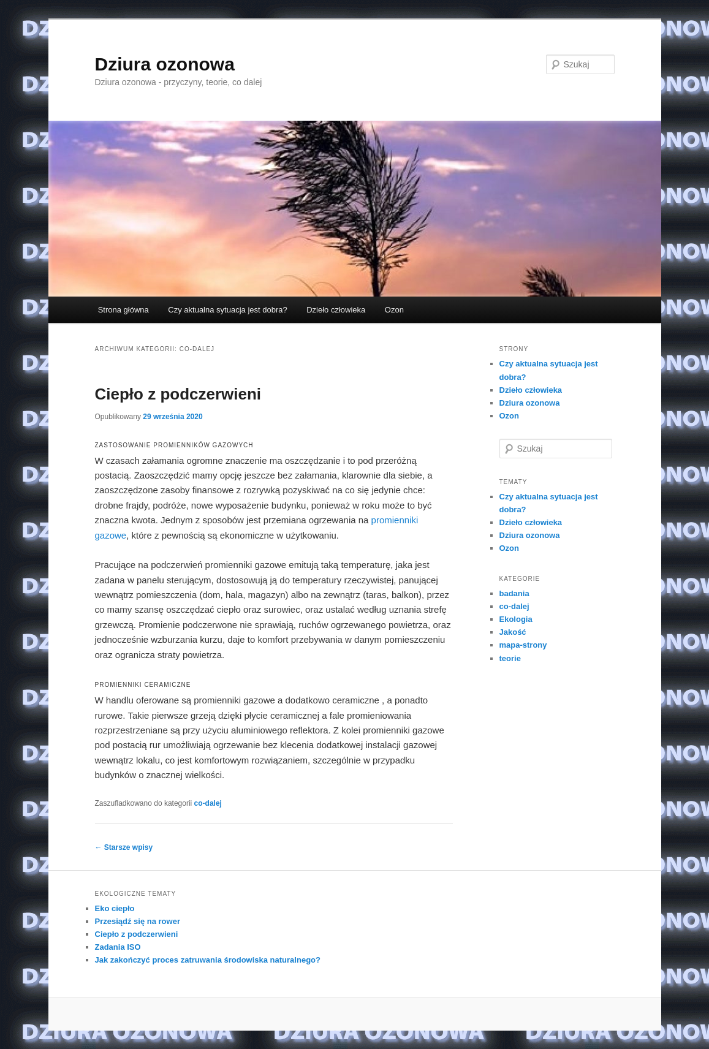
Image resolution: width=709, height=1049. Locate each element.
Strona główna (123, 309)
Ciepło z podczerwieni (178, 394)
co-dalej (208, 803)
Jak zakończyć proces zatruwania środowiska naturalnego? (207, 959)
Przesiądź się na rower (137, 921)
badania (514, 593)
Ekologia (516, 619)
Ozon (394, 309)
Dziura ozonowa (165, 64)
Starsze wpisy (124, 847)
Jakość (512, 632)
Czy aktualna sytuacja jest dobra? (227, 309)
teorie (510, 658)
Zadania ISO (118, 947)
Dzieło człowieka (335, 309)
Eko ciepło (115, 908)
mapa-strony (523, 644)
